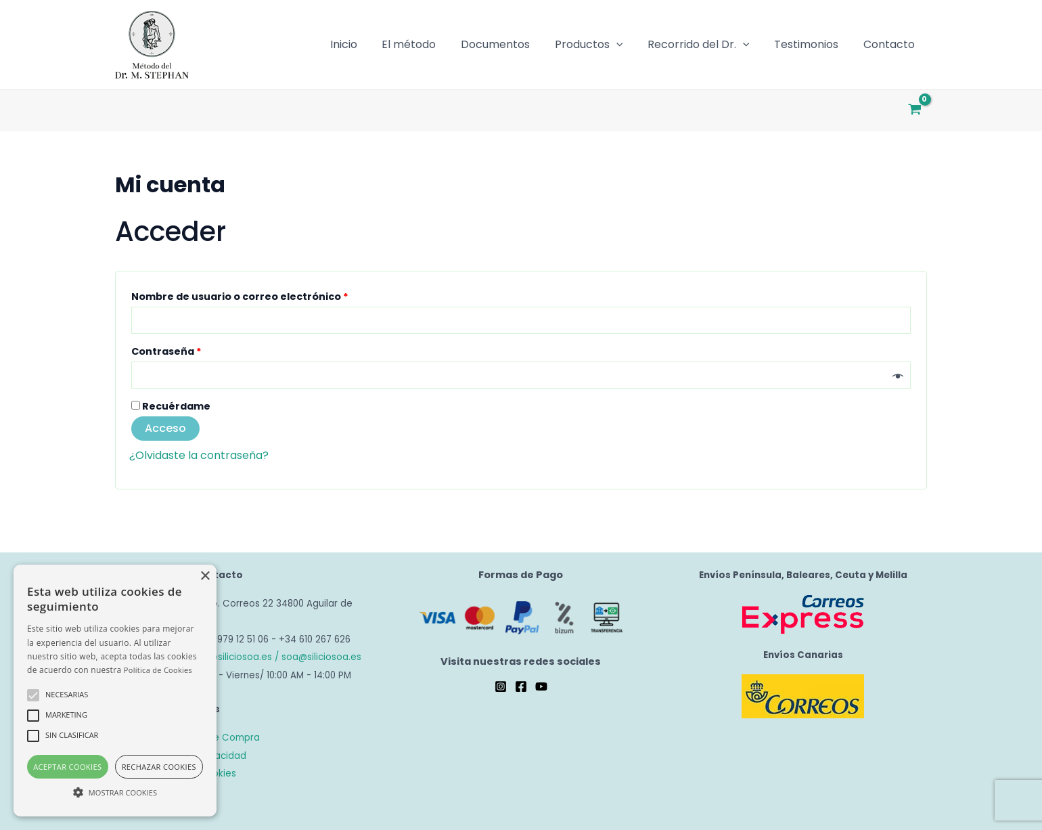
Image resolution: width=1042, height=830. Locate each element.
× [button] (205, 576)
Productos (600, 45)
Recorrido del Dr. (706, 45)
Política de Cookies (158, 670)
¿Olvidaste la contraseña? (199, 455)
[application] (627, 45)
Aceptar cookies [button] (67, 767)
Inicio (364, 44)
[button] (115, 792)
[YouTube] (541, 686)
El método (426, 44)
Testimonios (811, 44)
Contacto (890, 44)
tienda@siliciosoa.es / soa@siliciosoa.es (270, 657)
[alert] (115, 690)
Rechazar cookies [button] (159, 767)
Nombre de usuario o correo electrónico (269, 295)
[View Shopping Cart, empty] (914, 110)
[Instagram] (501, 686)
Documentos (509, 44)
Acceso (165, 428)
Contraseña (195, 350)
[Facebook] (521, 686)
